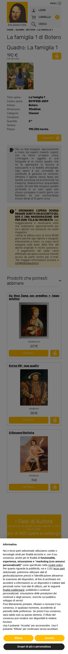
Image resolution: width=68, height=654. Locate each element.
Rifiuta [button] (18, 638)
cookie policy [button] (55, 565)
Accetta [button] (49, 638)
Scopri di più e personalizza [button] (34, 646)
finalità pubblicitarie (13, 589)
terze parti (59, 568)
